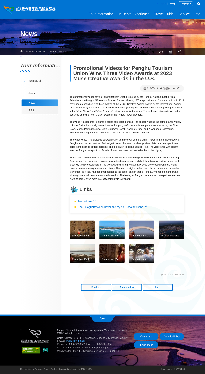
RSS (31, 110)
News (53, 51)
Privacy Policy (146, 345)
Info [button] (197, 14)
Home (163, 4)
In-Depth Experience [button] (133, 14)
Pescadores (85, 201)
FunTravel (34, 80)
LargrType (161, 51)
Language (185, 4)
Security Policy (172, 336)
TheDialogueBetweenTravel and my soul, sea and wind (110, 207)
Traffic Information (75, 340)
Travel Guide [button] (164, 14)
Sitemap (172, 4)
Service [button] (184, 14)
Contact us (146, 336)
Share (180, 51)
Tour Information (36, 51)
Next (157, 287)
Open (102, 318)
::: (157, 4)
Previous (95, 287)
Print (170, 51)
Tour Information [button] (101, 14)
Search (198, 3)
